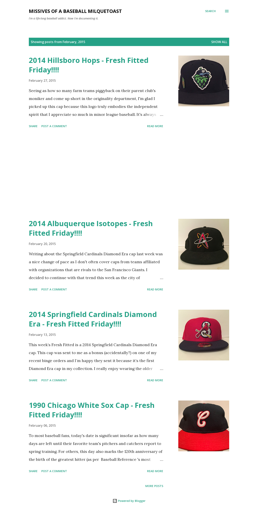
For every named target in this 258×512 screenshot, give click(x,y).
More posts (154, 486)
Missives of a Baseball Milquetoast (75, 11)
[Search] (210, 11)
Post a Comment (54, 126)
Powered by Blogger (129, 501)
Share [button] (33, 126)
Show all (219, 42)
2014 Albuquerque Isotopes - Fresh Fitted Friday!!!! (91, 228)
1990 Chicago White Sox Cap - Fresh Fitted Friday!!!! (92, 410)
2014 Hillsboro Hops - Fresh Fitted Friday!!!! (88, 65)
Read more (155, 126)
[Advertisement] (96, 174)
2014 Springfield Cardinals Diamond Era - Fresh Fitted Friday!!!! (93, 319)
